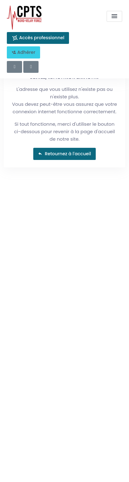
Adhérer (23, 52)
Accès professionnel (38, 38)
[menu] (114, 16)
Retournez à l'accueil (64, 154)
